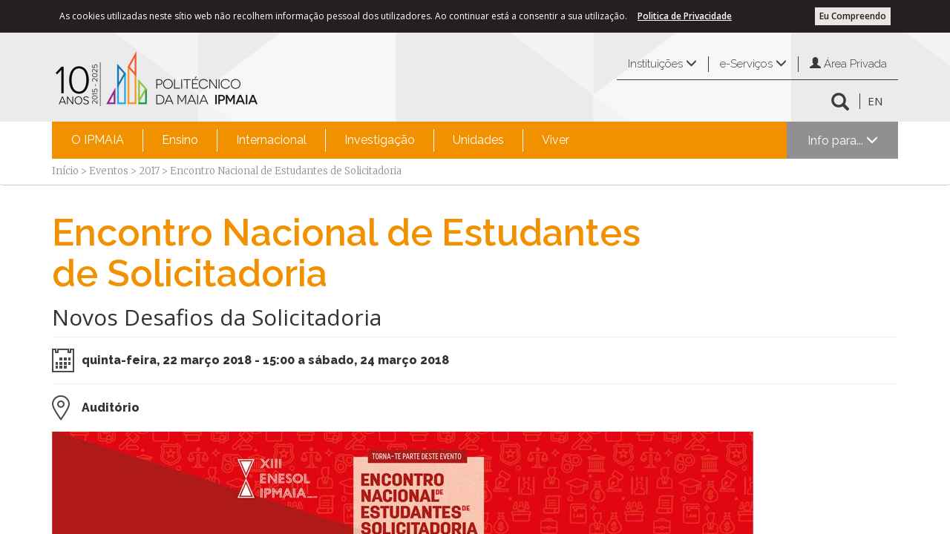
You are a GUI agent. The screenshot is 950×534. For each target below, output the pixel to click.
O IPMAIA (97, 140)
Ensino (180, 140)
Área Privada (848, 63)
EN (875, 100)
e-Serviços (753, 63)
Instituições (662, 63)
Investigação (379, 140)
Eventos (108, 171)
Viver (555, 140)
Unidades (478, 140)
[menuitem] (97, 140)
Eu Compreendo (852, 16)
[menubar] (320, 140)
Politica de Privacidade (685, 16)
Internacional (271, 140)
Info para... (843, 141)
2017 (149, 171)
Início (65, 171)
